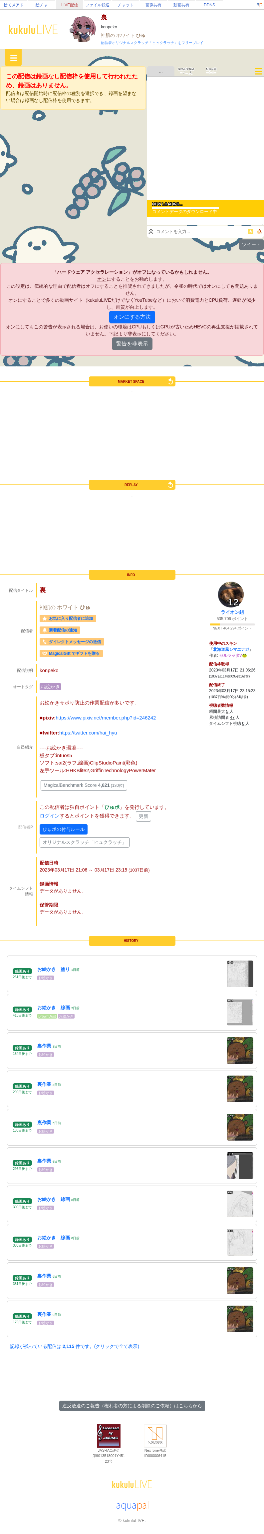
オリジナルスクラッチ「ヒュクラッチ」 (85, 842)
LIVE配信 (69, 5)
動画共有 (181, 5)
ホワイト (126, 35)
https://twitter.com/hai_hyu (88, 732)
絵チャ (42, 5)
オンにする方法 (132, 317)
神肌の (108, 35)
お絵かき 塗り (53, 969)
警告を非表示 (132, 343)
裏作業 (44, 1046)
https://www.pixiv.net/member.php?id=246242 (106, 717)
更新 (143, 816)
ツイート (251, 244)
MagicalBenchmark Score (84, 785)
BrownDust (47, 1016)
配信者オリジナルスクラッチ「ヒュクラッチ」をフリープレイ (152, 43)
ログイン (50, 816)
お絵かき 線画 (53, 1007)
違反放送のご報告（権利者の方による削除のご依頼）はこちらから (132, 1405)
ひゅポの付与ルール (64, 829)
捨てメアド (14, 5)
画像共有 (153, 5)
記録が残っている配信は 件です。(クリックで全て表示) (74, 1346)
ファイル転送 (98, 5)
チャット (125, 5)
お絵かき (50, 686)
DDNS (209, 5)
